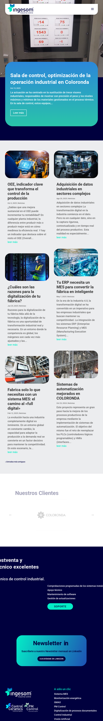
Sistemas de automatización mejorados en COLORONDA (70, 391)
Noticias (21, 203)
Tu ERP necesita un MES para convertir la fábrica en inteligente (75, 287)
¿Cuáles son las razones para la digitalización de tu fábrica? (24, 294)
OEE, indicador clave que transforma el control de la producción (25, 191)
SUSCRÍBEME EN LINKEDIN (51, 661)
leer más (13, 242)
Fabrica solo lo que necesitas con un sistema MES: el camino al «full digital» (24, 399)
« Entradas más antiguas (15, 462)
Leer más (18, 112)
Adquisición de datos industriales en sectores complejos (75, 189)
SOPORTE (21, 606)
